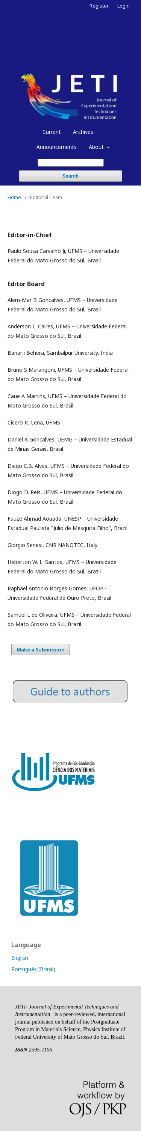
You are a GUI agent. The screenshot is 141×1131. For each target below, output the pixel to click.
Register (99, 5)
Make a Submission (41, 649)
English (19, 957)
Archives (83, 131)
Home (14, 197)
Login (123, 5)
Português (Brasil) (33, 969)
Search (70, 176)
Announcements (56, 146)
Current (51, 131)
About (97, 146)
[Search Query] (71, 163)
